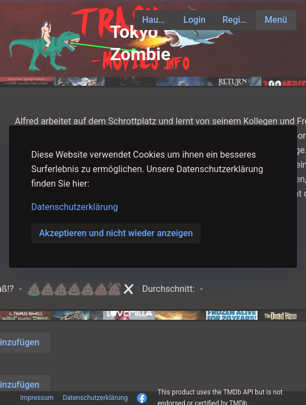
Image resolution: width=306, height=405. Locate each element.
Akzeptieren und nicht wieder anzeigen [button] (116, 233)
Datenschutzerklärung (74, 207)
